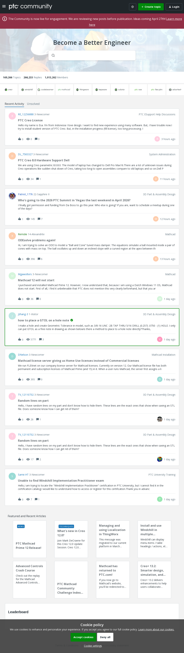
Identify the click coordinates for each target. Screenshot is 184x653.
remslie (22, 234)
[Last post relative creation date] (168, 139)
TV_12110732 (26, 394)
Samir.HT (23, 474)
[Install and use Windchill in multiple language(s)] (154, 539)
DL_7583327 (25, 154)
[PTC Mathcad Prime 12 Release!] (30, 539)
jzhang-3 (23, 314)
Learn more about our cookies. (156, 629)
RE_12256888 (26, 114)
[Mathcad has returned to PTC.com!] (113, 580)
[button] (92, 645)
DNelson (23, 354)
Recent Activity (14, 104)
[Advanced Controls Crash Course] (30, 580)
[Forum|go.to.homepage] (30, 7)
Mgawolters (25, 274)
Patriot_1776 (25, 194)
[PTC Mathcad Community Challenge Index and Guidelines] (71, 580)
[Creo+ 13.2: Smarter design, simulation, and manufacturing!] (154, 580)
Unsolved (33, 104)
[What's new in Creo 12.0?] (71, 539)
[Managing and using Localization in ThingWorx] (113, 539)
